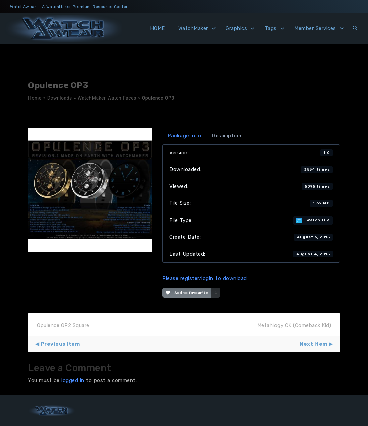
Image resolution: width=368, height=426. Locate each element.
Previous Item (60, 344)
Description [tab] (227, 136)
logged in (72, 380)
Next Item (313, 344)
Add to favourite (187, 292)
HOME (157, 28)
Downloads (59, 98)
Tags (271, 28)
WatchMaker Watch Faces (107, 98)
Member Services (315, 28)
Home (35, 98)
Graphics (236, 28)
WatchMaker (193, 28)
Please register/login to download (204, 278)
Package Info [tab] (184, 136)
